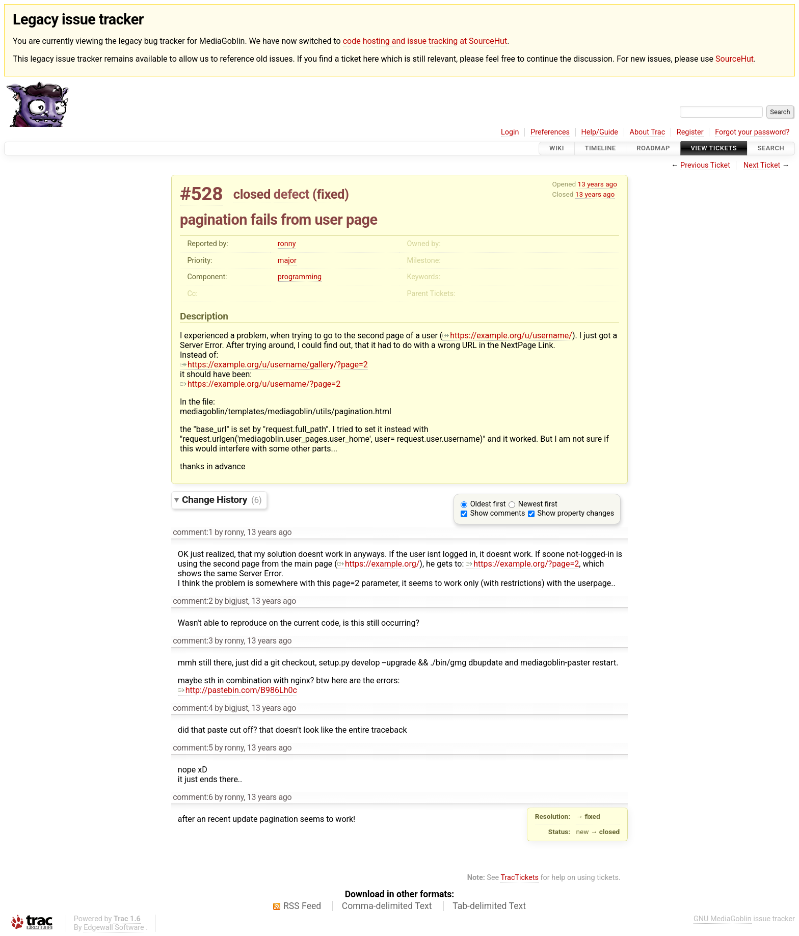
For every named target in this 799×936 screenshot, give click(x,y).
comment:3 (192, 641)
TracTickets (519, 877)
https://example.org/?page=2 (522, 564)
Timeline (600, 148)
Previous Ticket (705, 165)
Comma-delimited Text (387, 906)
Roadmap (653, 148)
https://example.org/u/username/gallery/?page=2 (274, 364)
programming (300, 277)
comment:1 (192, 532)
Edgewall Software (114, 927)
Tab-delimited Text (489, 906)
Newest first (537, 504)
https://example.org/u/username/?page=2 (260, 384)
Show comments (497, 513)
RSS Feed (302, 906)
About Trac (647, 132)
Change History (221, 499)
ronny (287, 243)
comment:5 (192, 748)
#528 (201, 194)
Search (771, 148)
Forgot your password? (752, 132)
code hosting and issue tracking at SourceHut (425, 41)
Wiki (556, 148)
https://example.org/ (378, 564)
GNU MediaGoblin (723, 919)
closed (252, 194)
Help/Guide (599, 132)
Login (510, 132)
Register (690, 132)
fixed (330, 194)
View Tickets (714, 148)
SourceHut (734, 59)
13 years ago (597, 184)
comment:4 (192, 708)
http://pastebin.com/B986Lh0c (237, 690)
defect (291, 194)
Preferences (550, 132)
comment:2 (192, 601)
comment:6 (192, 797)
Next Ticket (761, 165)
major (287, 260)
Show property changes (576, 513)
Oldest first (488, 504)
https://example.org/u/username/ (507, 335)
